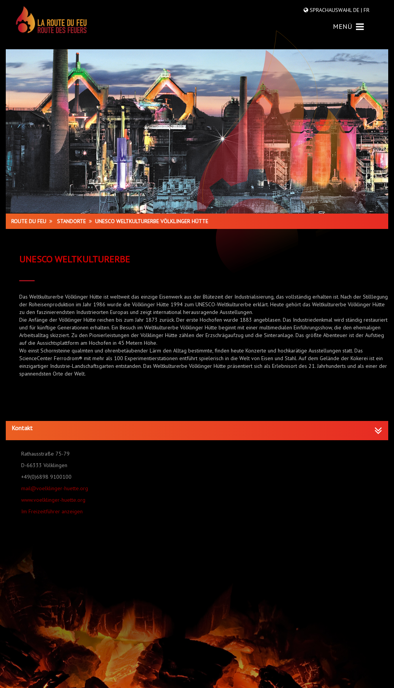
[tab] (197, 430)
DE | (357, 10)
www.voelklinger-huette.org (53, 499)
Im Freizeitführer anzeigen (52, 511)
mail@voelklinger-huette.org (54, 488)
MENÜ (348, 26)
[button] (197, 428)
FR (365, 10)
